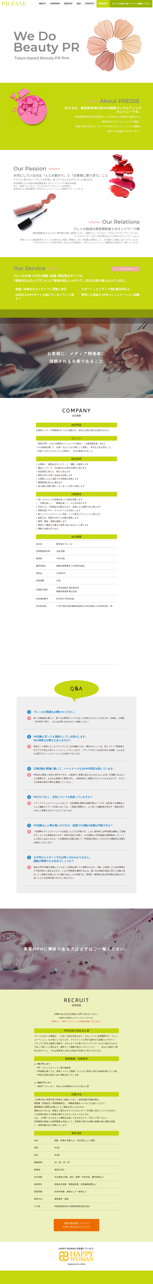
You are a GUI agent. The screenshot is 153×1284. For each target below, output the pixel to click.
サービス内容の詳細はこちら (125, 269)
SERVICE (68, 3)
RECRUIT (103, 3)
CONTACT (89, 3)
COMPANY (55, 3)
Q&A (79, 3)
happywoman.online (76, 1255)
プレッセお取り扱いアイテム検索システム (131, 3)
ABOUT (42, 3)
